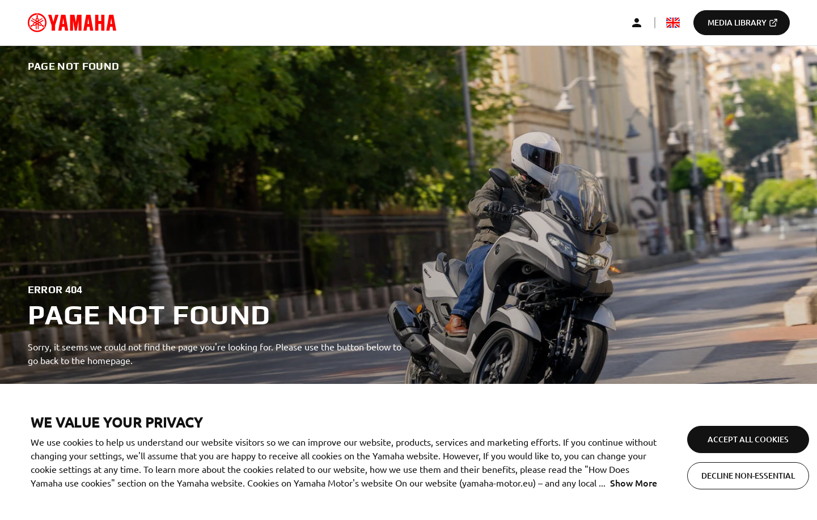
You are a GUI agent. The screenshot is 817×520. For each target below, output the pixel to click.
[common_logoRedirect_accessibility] (72, 22)
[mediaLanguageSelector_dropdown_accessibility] (673, 22)
